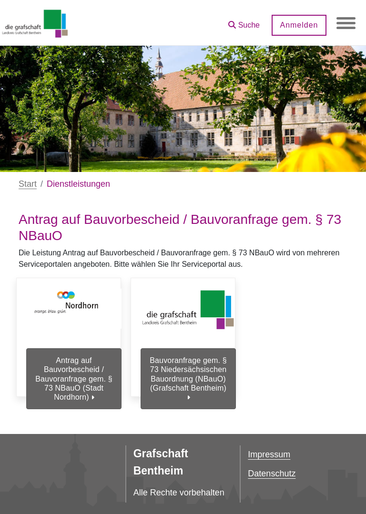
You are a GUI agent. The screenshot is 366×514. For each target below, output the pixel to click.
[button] (244, 21)
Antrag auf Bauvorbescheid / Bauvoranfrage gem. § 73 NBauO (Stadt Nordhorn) (73, 378)
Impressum (269, 454)
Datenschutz (271, 473)
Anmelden (299, 25)
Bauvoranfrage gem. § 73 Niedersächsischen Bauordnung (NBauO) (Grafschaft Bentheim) (188, 378)
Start (28, 184)
